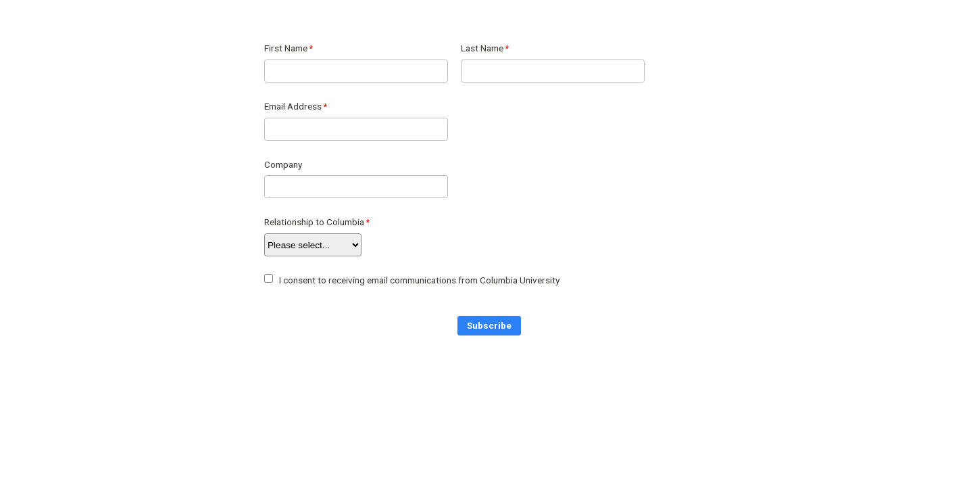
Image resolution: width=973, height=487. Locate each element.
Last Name (482, 48)
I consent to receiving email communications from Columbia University (419, 280)
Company (283, 164)
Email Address (293, 106)
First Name (285, 48)
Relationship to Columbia (314, 221)
